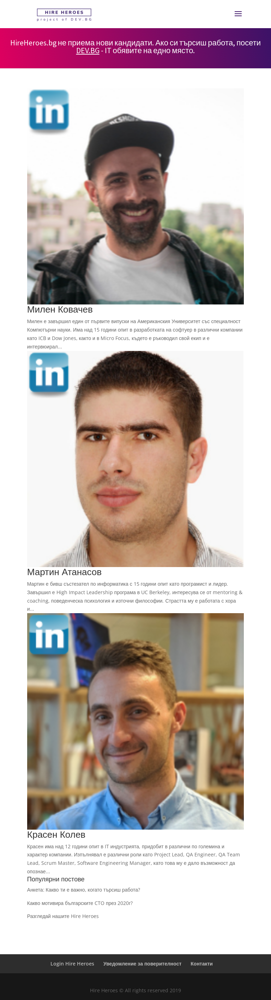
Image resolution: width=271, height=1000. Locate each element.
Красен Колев (56, 834)
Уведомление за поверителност (142, 963)
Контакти (202, 963)
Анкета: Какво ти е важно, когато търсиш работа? (83, 889)
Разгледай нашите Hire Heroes (63, 916)
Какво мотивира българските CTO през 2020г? (80, 903)
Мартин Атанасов (64, 571)
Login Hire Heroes (72, 963)
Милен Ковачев (60, 309)
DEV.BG (88, 50)
